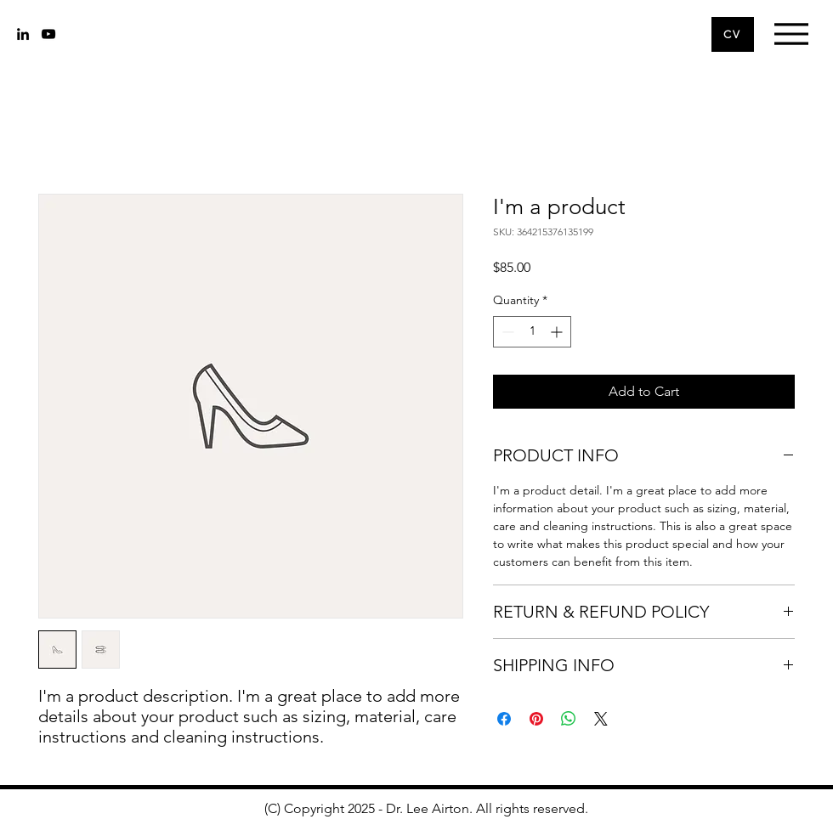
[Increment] (558, 332)
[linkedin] (22, 33)
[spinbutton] (532, 332)
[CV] (732, 34)
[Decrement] (506, 332)
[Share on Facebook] (504, 719)
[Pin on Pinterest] (536, 719)
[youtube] (48, 33)
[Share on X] (601, 719)
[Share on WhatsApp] (568, 719)
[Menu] (791, 33)
